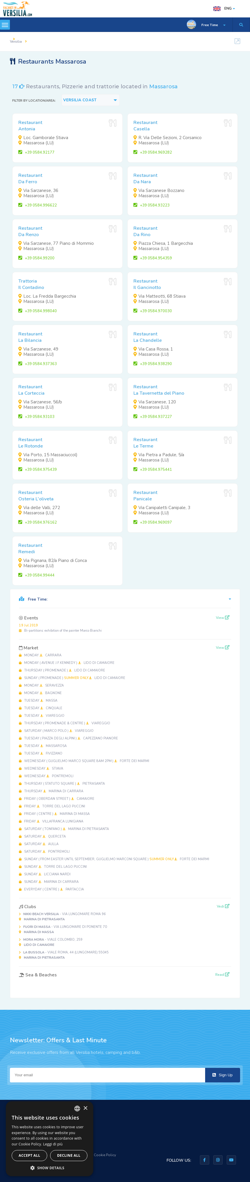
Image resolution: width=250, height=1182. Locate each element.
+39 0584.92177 (36, 152)
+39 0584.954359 (152, 258)
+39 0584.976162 (37, 522)
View (223, 617)
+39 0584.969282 (152, 152)
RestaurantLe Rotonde (30, 442)
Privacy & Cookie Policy (97, 1155)
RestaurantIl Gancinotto (147, 284)
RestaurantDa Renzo (30, 231)
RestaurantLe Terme (145, 442)
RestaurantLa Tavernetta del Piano (158, 390)
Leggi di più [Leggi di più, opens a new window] (53, 1144)
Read (222, 974)
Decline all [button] (68, 1155)
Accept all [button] (29, 1155)
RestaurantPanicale (145, 495)
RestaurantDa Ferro (30, 178)
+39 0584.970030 (152, 311)
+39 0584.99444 (36, 575)
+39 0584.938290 (152, 364)
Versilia (16, 41)
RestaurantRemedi (30, 548)
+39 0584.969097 (152, 522)
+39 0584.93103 (36, 416)
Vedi (223, 906)
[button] (49, 1167)
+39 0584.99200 (36, 258)
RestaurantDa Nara (145, 178)
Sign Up (222, 1075)
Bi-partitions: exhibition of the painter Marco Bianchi (60, 628)
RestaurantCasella (145, 125)
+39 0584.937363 (37, 364)
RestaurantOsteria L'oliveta (36, 495)
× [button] (85, 1108)
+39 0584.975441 (152, 469)
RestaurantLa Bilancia (30, 337)
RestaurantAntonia (30, 125)
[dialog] (49, 1138)
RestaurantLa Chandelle (147, 337)
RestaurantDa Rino (145, 231)
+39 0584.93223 (151, 205)
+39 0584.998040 (37, 311)
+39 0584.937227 (152, 416)
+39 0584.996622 (37, 205)
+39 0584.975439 (37, 469)
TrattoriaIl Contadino (31, 284)
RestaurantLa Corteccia (31, 390)
